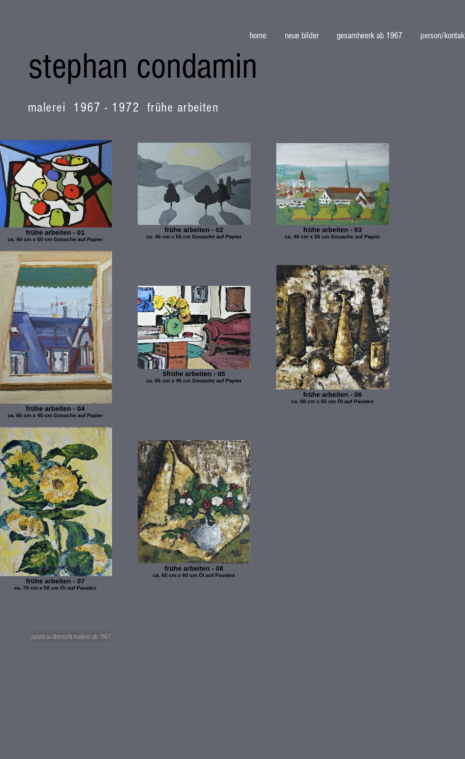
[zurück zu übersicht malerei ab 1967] (70, 636)
